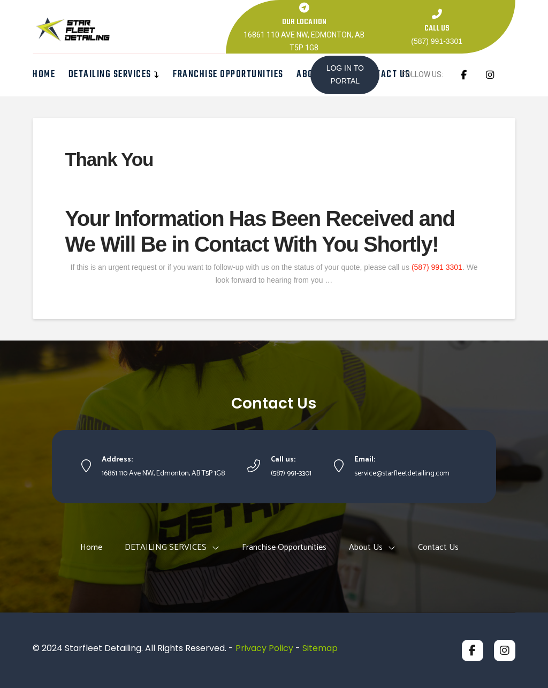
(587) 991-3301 (436, 41)
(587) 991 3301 (437, 267)
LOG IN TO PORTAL (345, 74)
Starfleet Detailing (103, 648)
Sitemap (320, 648)
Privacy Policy (264, 648)
